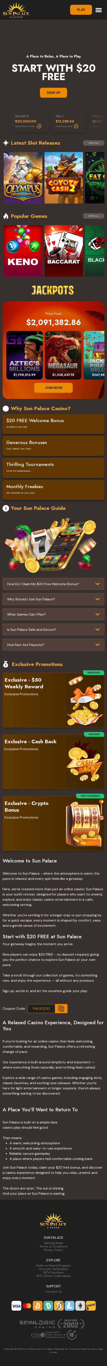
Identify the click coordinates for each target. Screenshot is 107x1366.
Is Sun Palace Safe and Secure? (31, 629)
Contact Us (53, 1291)
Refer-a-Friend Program (53, 1265)
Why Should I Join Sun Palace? (31, 599)
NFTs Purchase (53, 1272)
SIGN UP (53, 92)
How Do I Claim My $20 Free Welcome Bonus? (43, 584)
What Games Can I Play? (26, 614)
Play (81, 9)
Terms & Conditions (54, 1246)
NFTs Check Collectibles (53, 1276)
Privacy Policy (53, 1250)
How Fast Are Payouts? (25, 645)
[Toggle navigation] (98, 10)
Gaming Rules (53, 1243)
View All (93, 143)
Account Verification (53, 1269)
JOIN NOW (53, 387)
